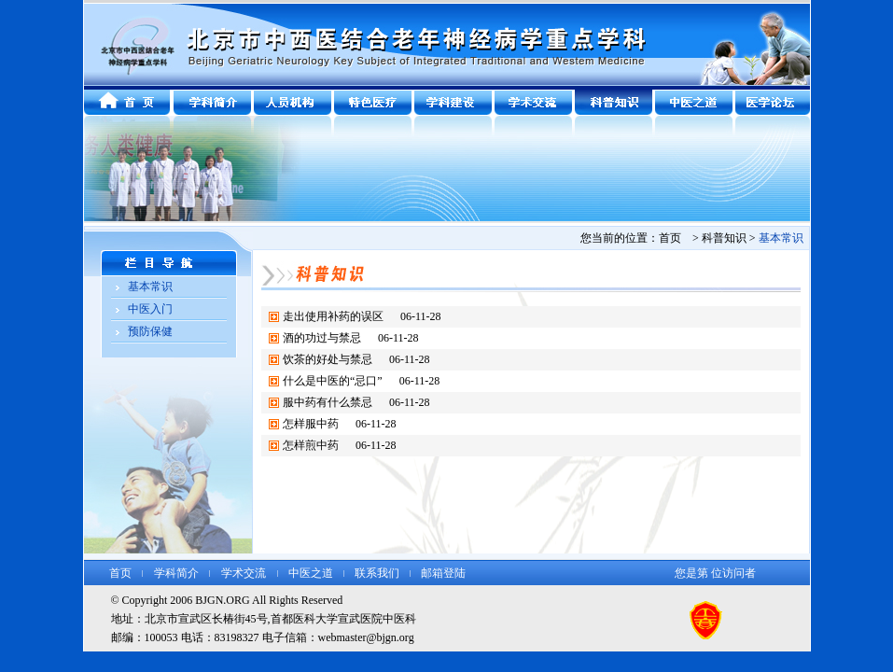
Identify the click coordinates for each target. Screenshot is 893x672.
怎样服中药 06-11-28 (340, 423)
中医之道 (310, 573)
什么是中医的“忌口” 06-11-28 (361, 380)
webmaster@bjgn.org (366, 637)
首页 (120, 573)
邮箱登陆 (443, 573)
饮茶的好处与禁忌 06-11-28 (356, 359)
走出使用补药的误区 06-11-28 (362, 316)
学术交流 (243, 573)
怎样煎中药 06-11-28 (340, 445)
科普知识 (724, 238)
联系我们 (377, 573)
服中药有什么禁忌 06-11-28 (356, 402)
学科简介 (176, 573)
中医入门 (150, 308)
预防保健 (150, 331)
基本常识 (150, 286)
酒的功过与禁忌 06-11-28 (351, 337)
